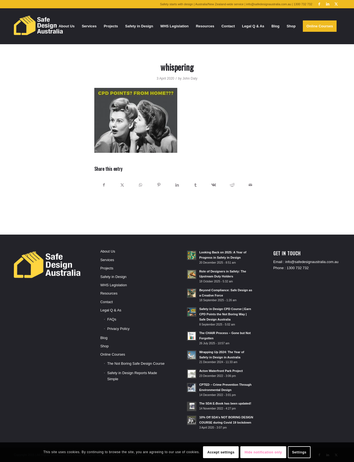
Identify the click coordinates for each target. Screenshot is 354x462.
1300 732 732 (298, 268)
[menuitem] (66, 26)
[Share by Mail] (250, 185)
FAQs (111, 319)
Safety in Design (113, 277)
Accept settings (221, 452)
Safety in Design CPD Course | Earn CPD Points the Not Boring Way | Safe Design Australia (225, 314)
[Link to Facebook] (319, 4)
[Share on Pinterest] (159, 185)
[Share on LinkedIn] (177, 185)
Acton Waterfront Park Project (221, 370)
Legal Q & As (110, 310)
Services (107, 260)
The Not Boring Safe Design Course (136, 363)
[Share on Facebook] (104, 185)
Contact (106, 302)
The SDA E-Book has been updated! (225, 403)
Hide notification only (263, 452)
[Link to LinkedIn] (328, 4)
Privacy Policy (118, 329)
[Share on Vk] (214, 185)
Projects (106, 268)
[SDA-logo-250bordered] (38, 26)
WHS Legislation (113, 285)
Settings (299, 452)
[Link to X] (336, 4)
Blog (104, 338)
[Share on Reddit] (232, 185)
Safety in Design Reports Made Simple (132, 376)
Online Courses (112, 354)
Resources (109, 293)
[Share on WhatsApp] (140, 185)
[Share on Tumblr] (195, 185)
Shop (104, 346)
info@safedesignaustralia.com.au (311, 262)
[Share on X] (122, 185)
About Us (107, 251)
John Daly (190, 78)
